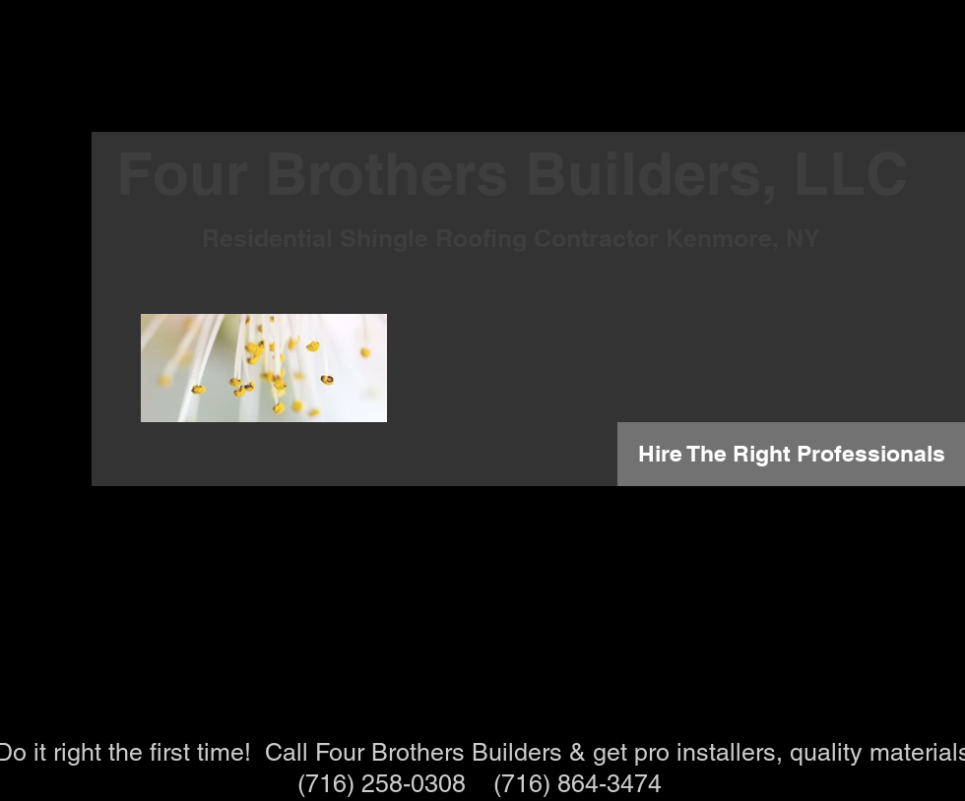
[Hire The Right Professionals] (791, 454)
